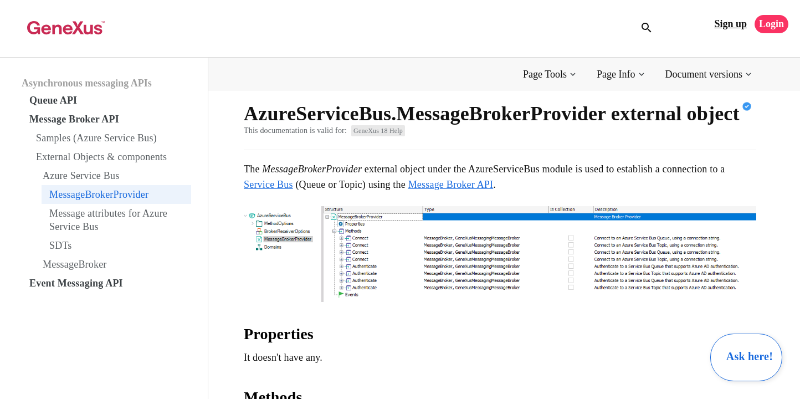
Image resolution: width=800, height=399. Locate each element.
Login (771, 23)
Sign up (730, 23)
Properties (279, 333)
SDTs (60, 245)
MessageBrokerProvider (98, 194)
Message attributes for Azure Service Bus (108, 220)
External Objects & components (101, 156)
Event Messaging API (76, 283)
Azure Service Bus (81, 175)
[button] (550, 74)
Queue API (53, 100)
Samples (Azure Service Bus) (96, 138)
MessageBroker (75, 264)
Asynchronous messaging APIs (87, 83)
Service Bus (268, 184)
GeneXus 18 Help (378, 131)
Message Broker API (74, 119)
